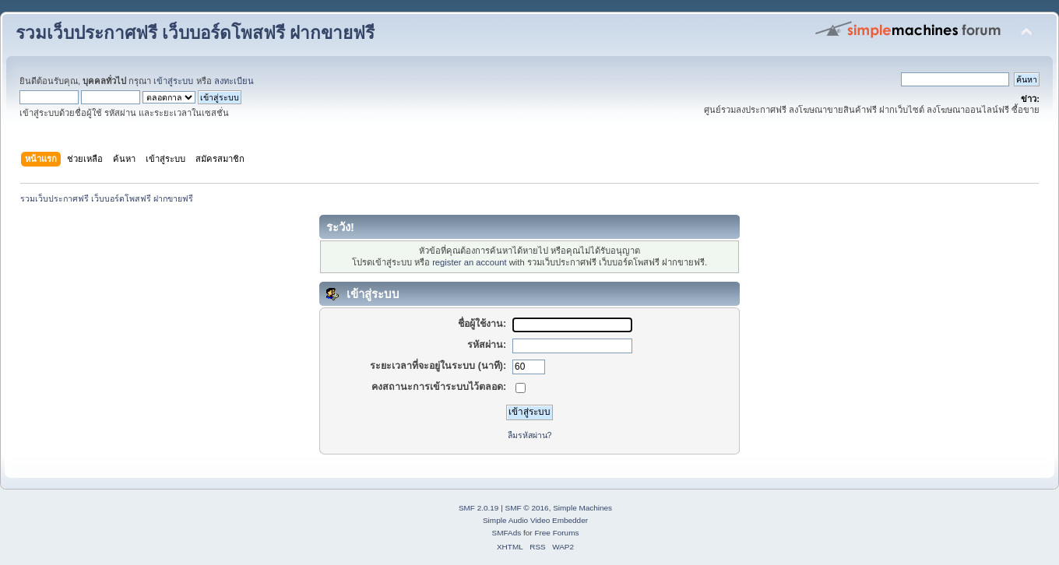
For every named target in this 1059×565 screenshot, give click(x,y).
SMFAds (507, 532)
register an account (469, 262)
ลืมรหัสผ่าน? (530, 435)
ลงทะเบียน (234, 81)
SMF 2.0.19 (479, 508)
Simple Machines (582, 508)
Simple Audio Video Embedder (535, 520)
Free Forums (556, 532)
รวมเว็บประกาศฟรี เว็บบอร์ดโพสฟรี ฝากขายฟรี (195, 33)
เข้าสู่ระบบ (173, 81)
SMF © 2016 (527, 508)
